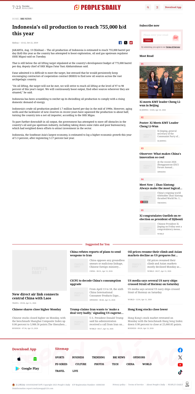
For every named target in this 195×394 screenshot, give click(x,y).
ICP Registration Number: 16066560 (88, 385)
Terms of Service (136, 385)
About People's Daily (156, 385)
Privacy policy (119, 385)
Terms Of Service (173, 47)
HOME (15, 19)
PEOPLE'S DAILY (175, 385)
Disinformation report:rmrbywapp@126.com (32, 388)
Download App (173, 7)
